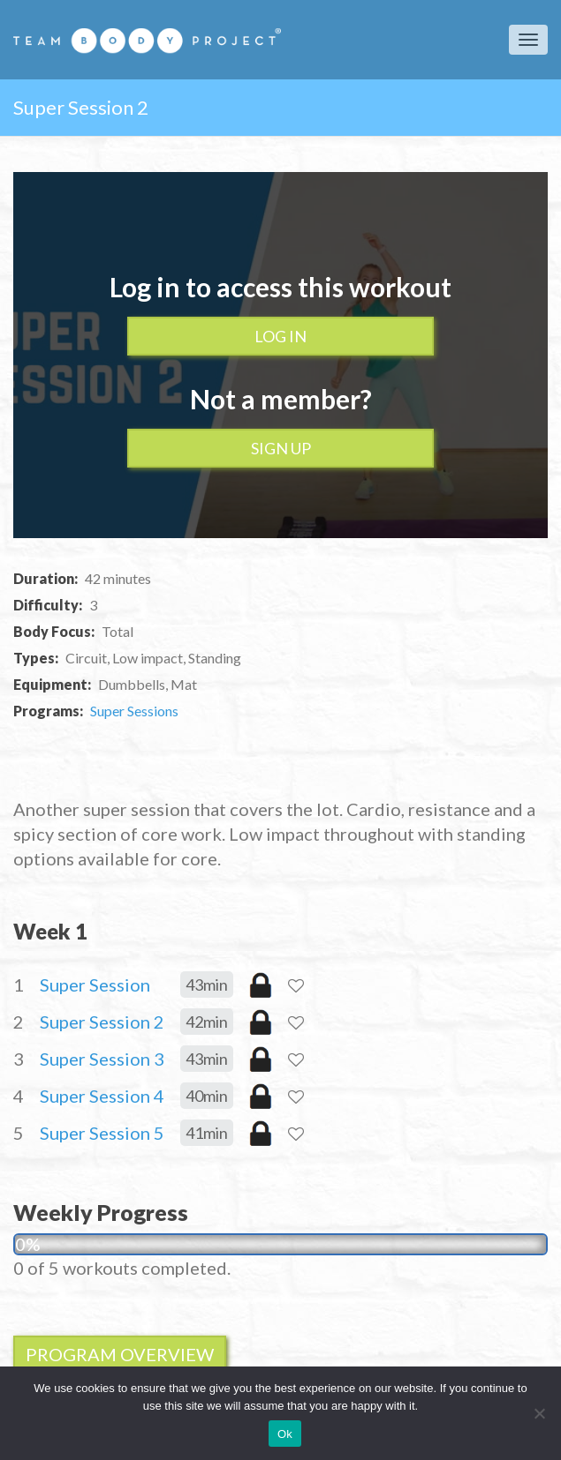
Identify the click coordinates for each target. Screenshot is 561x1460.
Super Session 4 (102, 1095)
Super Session (95, 984)
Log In (280, 336)
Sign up (281, 448)
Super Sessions (134, 710)
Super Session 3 (102, 1058)
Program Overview (120, 1354)
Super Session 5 (102, 1132)
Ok (284, 1434)
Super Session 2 (102, 1021)
